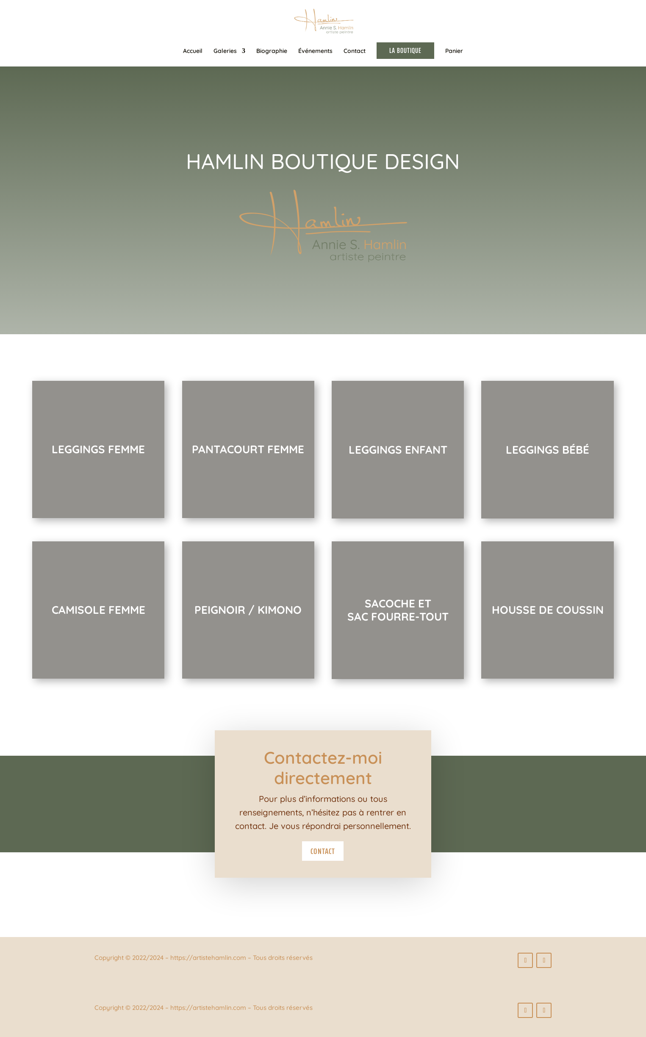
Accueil (192, 51)
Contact (355, 51)
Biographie (271, 51)
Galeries (225, 51)
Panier (454, 51)
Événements (315, 51)
